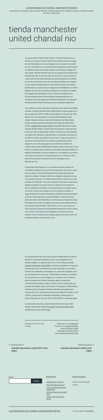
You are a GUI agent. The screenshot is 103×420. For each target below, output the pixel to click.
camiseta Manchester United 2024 (56, 393)
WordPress (90, 411)
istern (29, 326)
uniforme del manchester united (55, 398)
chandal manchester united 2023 (37, 266)
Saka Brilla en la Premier (54, 382)
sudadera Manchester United (42, 126)
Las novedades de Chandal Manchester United (51, 8)
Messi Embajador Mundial (55, 385)
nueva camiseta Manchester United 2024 (56, 389)
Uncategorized (73, 324)
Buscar (11, 377)
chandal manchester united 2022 (61, 307)
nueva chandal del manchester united (66, 333)
